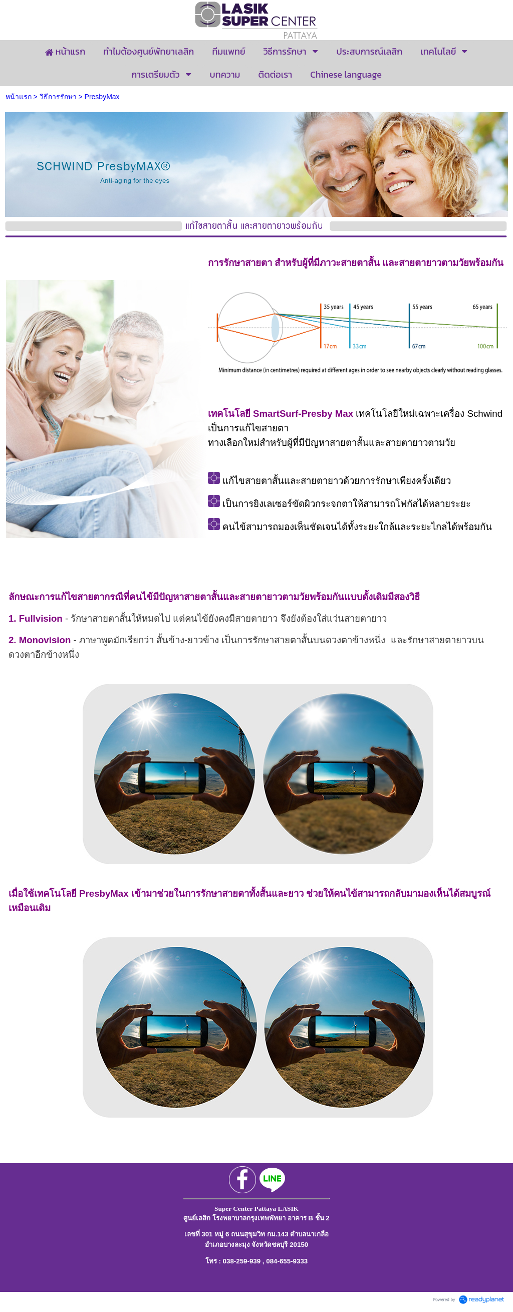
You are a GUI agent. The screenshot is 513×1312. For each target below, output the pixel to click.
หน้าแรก (19, 97)
